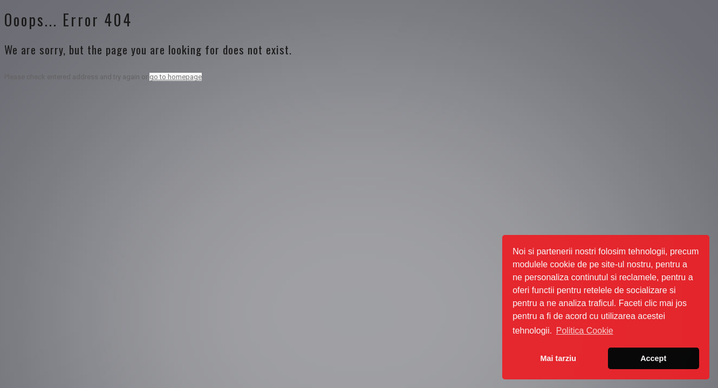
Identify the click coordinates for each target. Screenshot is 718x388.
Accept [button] (653, 358)
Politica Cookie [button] (584, 330)
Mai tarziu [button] (558, 358)
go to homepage (175, 77)
